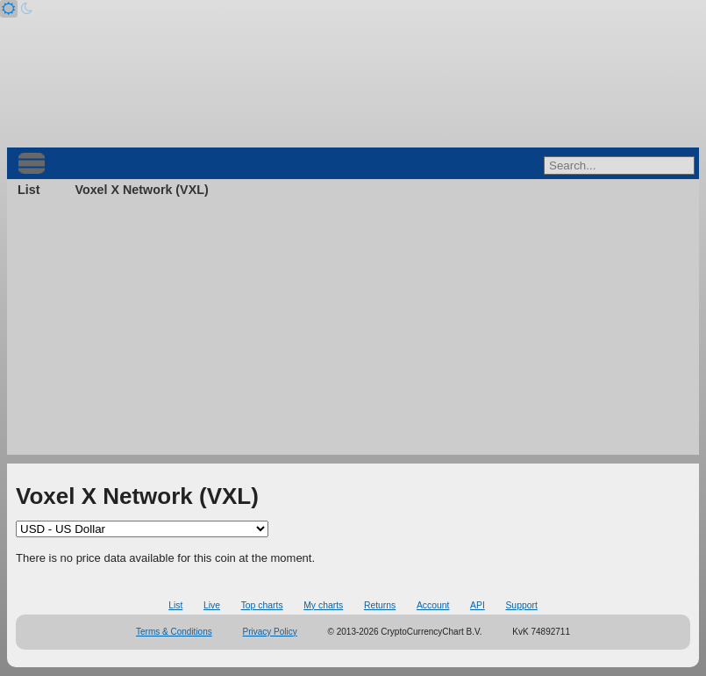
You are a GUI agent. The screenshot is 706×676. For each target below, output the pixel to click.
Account (433, 605)
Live (211, 605)
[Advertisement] (353, 332)
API (477, 605)
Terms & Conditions (174, 631)
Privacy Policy (270, 631)
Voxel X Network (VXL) (141, 190)
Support (521, 605)
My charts (323, 605)
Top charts (262, 605)
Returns (380, 605)
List (28, 190)
